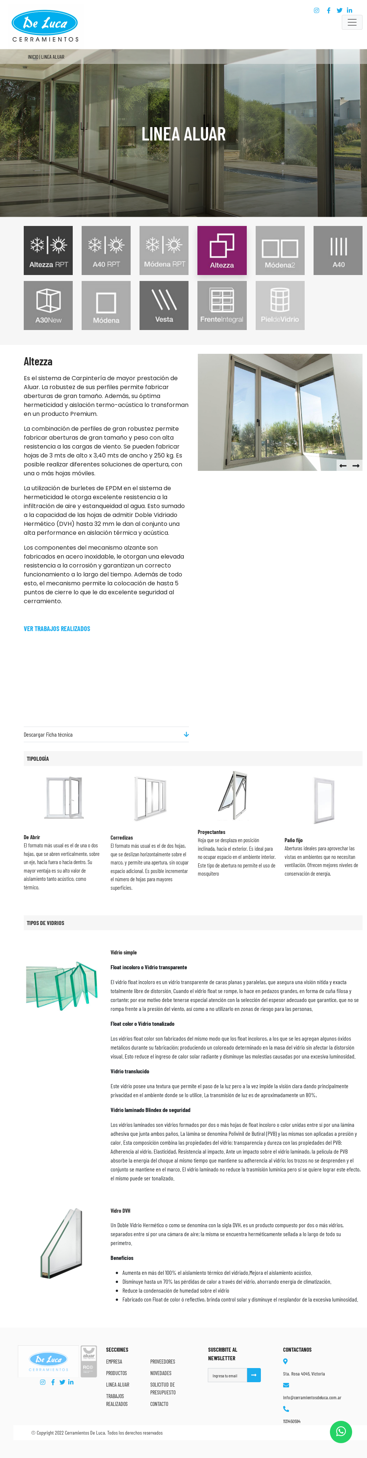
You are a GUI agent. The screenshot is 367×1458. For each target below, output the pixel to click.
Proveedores (162, 1361)
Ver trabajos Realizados (57, 628)
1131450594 (292, 1421)
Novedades (160, 1373)
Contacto (159, 1404)
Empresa (114, 1361)
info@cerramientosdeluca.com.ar (312, 1397)
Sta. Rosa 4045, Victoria (304, 1374)
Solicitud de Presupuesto (163, 1388)
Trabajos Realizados (117, 1400)
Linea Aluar (117, 1384)
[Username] (227, 1375)
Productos (116, 1373)
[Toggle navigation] (352, 22)
